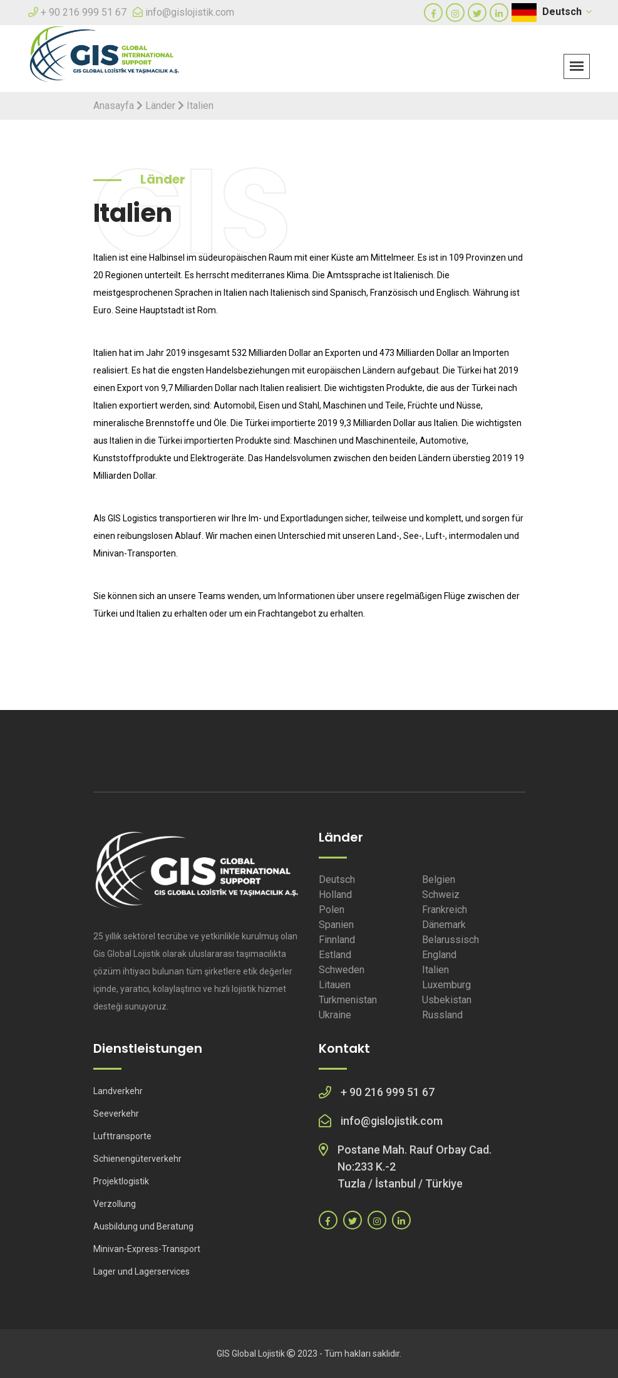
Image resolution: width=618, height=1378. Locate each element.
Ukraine (335, 1015)
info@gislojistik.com (189, 12)
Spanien (336, 925)
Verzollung (114, 1204)
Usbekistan (446, 1000)
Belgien (438, 879)
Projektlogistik (121, 1181)
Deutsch (566, 12)
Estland (335, 955)
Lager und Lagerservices (141, 1271)
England (439, 955)
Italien (435, 970)
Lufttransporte (122, 1136)
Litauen (335, 985)
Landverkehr (118, 1091)
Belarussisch (450, 940)
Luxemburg (446, 985)
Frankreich (444, 910)
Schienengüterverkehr (137, 1159)
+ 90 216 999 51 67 (83, 12)
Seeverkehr (116, 1114)
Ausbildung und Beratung (143, 1226)
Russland (442, 1015)
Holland (335, 894)
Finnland (337, 940)
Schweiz (441, 894)
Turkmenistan (348, 1000)
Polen (331, 910)
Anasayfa (113, 106)
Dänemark (444, 925)
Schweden (341, 970)
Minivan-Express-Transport (146, 1249)
